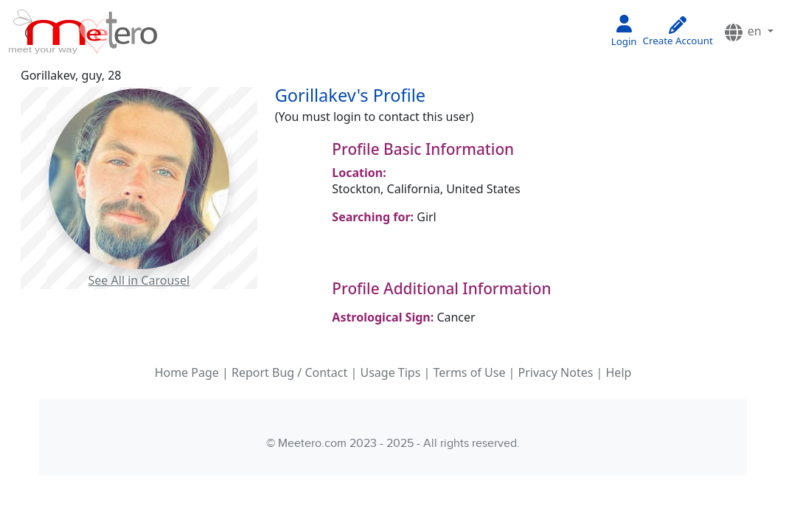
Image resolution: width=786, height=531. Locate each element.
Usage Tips (390, 372)
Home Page (187, 372)
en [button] (744, 32)
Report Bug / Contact (289, 372)
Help (619, 372)
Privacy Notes (556, 372)
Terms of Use (469, 372)
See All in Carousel (139, 280)
